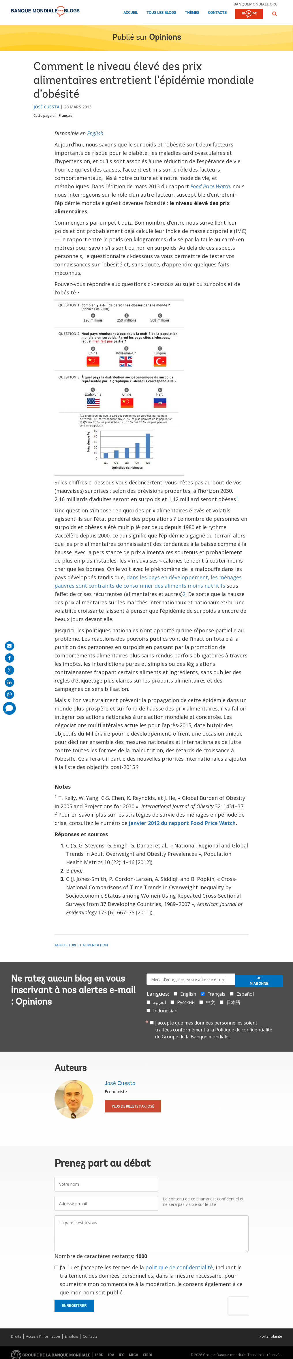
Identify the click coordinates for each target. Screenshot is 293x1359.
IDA (111, 1354)
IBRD (99, 1354)
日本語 (233, 1002)
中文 (210, 1002)
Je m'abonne (259, 981)
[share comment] (9, 708)
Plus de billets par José (133, 1106)
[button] (274, 13)
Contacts (217, 13)
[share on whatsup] (9, 694)
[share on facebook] (9, 658)
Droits (16, 1336)
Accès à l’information (43, 1336)
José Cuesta (46, 107)
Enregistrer (74, 1306)
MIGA (133, 1354)
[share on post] (9, 670)
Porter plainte (271, 1336)
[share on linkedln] (9, 682)
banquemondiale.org (256, 4)
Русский (186, 1002)
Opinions (165, 38)
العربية (159, 1002)
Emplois (71, 1336)
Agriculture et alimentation (81, 945)
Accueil (130, 13)
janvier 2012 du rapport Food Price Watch (182, 822)
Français (65, 115)
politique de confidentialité (179, 1267)
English (95, 133)
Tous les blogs (161, 13)
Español (245, 994)
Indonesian (165, 1010)
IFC (121, 1354)
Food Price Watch (210, 186)
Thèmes (192, 13)
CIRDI (147, 1354)
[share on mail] (9, 646)
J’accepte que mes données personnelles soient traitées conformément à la (213, 1030)
